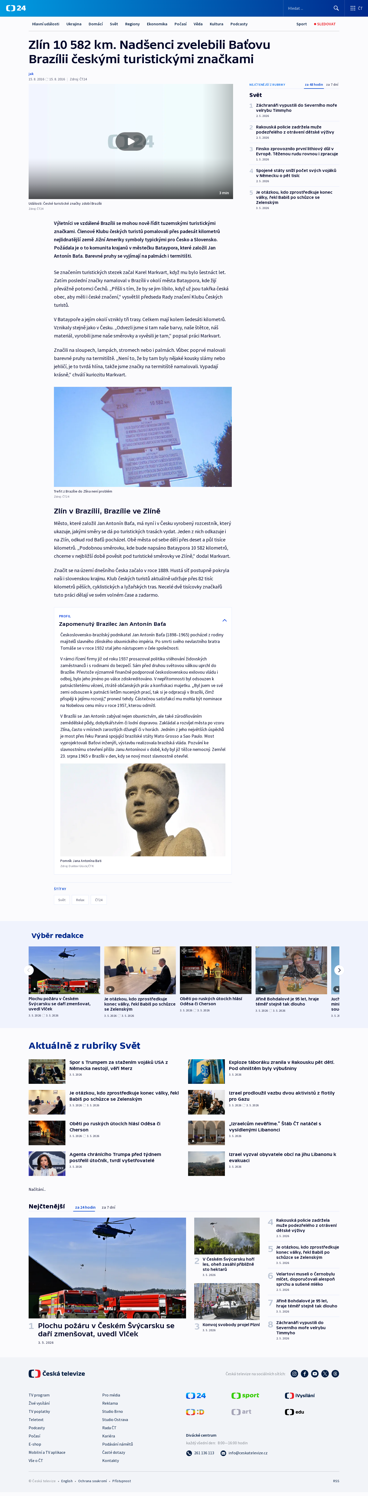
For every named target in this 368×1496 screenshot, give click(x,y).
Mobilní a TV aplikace (47, 1455)
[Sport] (301, 24)
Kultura (216, 23)
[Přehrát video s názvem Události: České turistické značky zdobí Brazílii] (131, 141)
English (66, 1484)
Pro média (111, 1398)
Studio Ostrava (115, 1423)
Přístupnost (121, 1484)
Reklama (110, 1406)
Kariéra (108, 1439)
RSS (336, 1484)
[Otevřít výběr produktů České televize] (356, 8)
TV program (39, 1398)
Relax (80, 900)
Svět (114, 23)
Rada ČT (109, 1431)
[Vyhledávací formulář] (313, 8)
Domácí (96, 23)
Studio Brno (112, 1414)
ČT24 (98, 900)
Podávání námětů (117, 1447)
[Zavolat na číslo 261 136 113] (200, 1456)
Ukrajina (74, 23)
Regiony (132, 23)
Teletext (36, 1423)
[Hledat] (336, 8)
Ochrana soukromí (92, 1484)
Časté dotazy (113, 1455)
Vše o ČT (36, 1464)
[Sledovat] (324, 24)
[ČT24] (16, 8)
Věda (198, 23)
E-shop (35, 1447)
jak (31, 73)
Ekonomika (157, 23)
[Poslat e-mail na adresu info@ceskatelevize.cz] (244, 1456)
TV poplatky (39, 1414)
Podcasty (239, 23)
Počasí (181, 23)
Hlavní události (45, 23)
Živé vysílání (39, 1406)
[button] (131, 141)
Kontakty (110, 1464)
